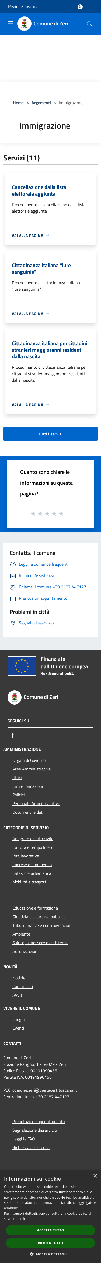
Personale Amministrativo (36, 803)
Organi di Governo (29, 760)
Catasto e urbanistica (31, 873)
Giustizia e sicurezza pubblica (39, 916)
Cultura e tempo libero (32, 847)
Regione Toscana (23, 6)
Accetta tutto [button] (50, 1230)
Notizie (18, 977)
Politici (18, 795)
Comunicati (22, 986)
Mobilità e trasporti (29, 882)
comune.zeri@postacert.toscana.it (44, 1090)
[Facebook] (13, 735)
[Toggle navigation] (11, 23)
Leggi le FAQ (23, 1138)
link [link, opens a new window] (22, 1219)
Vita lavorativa (25, 856)
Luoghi (18, 1019)
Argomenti (41, 102)
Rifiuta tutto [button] (50, 1243)
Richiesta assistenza (31, 1147)
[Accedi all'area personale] (80, 7)
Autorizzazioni (25, 951)
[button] (51, 1254)
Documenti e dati (28, 812)
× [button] (95, 1176)
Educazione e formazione (35, 908)
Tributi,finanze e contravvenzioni (42, 925)
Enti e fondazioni (27, 786)
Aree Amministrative (31, 769)
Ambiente (21, 934)
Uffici (17, 777)
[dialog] (50, 1216)
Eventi (18, 1028)
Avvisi (17, 995)
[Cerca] (89, 24)
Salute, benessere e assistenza (40, 942)
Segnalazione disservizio (34, 1130)
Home (18, 102)
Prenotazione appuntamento (38, 1121)
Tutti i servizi (50, 434)
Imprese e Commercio (32, 864)
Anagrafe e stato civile (32, 838)
